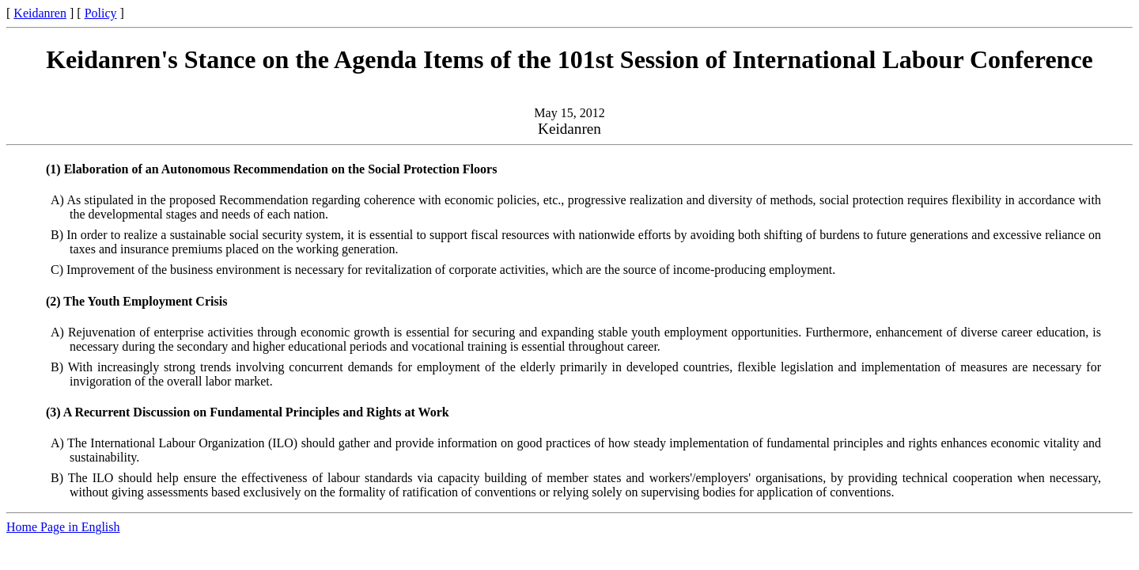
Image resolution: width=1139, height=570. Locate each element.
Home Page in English (63, 527)
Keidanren (39, 13)
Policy (101, 13)
